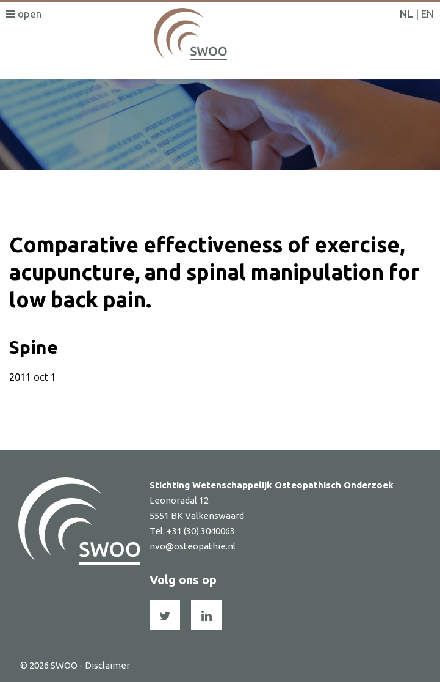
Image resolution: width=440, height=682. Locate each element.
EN (427, 14)
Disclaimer (107, 665)
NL (406, 14)
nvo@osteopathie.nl (193, 546)
